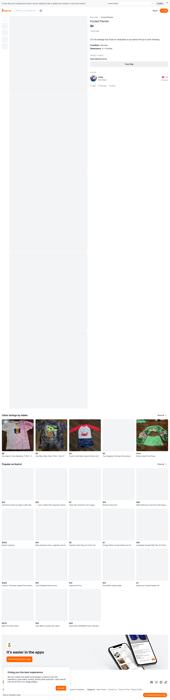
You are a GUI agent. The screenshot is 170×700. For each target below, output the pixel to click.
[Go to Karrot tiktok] (165, 682)
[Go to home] (6, 10)
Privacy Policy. (32, 682)
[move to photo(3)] (5, 32)
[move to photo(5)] (5, 46)
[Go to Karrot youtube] (161, 682)
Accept (61, 688)
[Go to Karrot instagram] (156, 682)
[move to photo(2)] (5, 26)
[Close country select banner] (167, 2)
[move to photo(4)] (5, 39)
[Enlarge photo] (48, 55)
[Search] (40, 10)
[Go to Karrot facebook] (151, 682)
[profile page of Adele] (93, 78)
